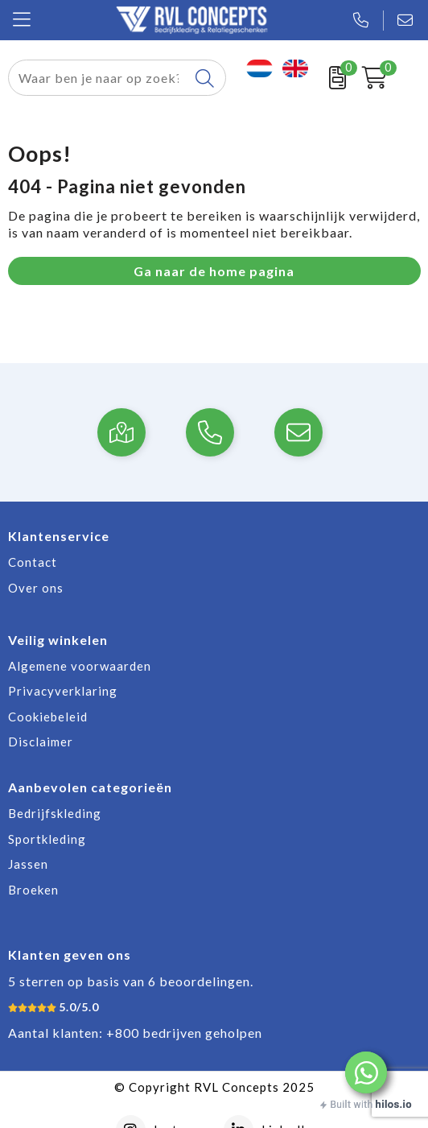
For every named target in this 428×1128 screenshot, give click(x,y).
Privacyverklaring (62, 691)
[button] (366, 1072)
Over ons (36, 588)
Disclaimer (40, 741)
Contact (32, 562)
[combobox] (98, 78)
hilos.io (394, 1104)
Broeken (33, 889)
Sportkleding (47, 839)
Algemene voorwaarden (79, 666)
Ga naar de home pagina (214, 271)
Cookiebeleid (48, 716)
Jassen (28, 864)
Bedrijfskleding (54, 813)
